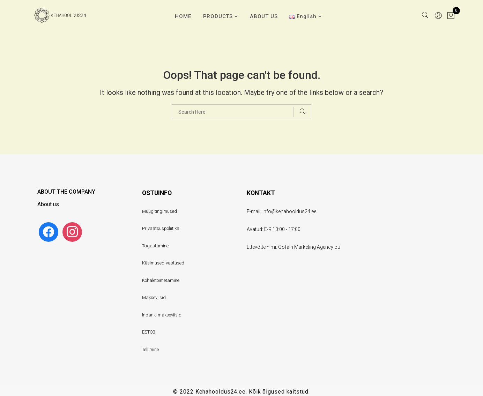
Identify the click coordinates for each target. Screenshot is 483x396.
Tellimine (150, 349)
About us (48, 204)
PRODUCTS (218, 16)
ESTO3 (148, 332)
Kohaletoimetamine (160, 280)
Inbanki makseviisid (161, 314)
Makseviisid (154, 297)
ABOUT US (263, 16)
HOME (183, 16)
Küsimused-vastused (163, 263)
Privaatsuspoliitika (160, 228)
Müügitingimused (159, 211)
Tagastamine (155, 245)
